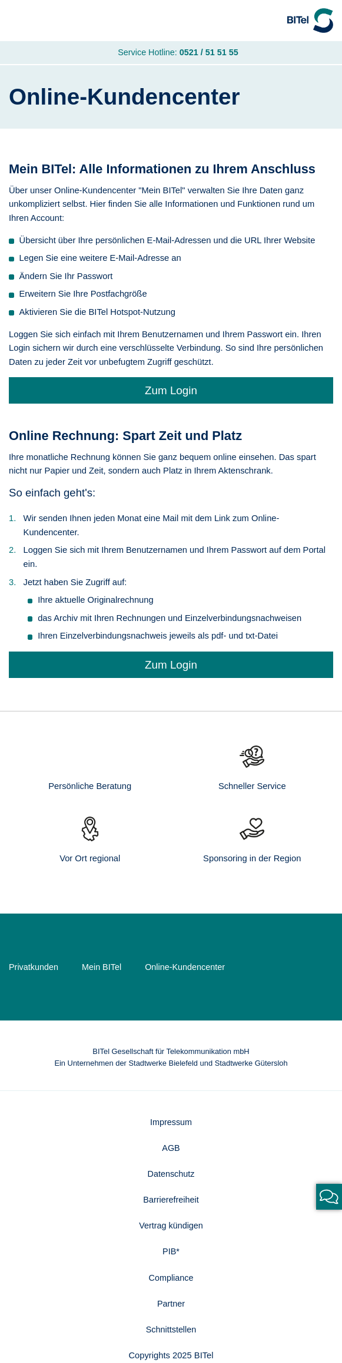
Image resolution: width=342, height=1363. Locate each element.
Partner (171, 1307)
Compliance (171, 1280)
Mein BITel (103, 968)
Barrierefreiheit (171, 1202)
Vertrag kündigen (171, 1228)
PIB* (171, 1254)
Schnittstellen (171, 1333)
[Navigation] (20, 21)
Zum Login (171, 391)
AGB (171, 1149)
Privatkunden (34, 968)
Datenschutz (171, 1175)
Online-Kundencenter (188, 968)
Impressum (171, 1123)
